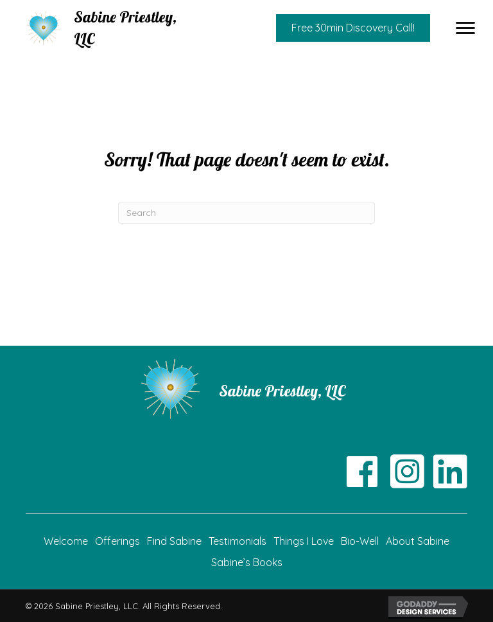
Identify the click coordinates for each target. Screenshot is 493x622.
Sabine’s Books (246, 562)
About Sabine (417, 541)
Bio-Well (360, 541)
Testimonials (237, 541)
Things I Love (303, 541)
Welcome (66, 541)
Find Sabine (174, 541)
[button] (465, 28)
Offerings (117, 541)
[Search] (246, 213)
